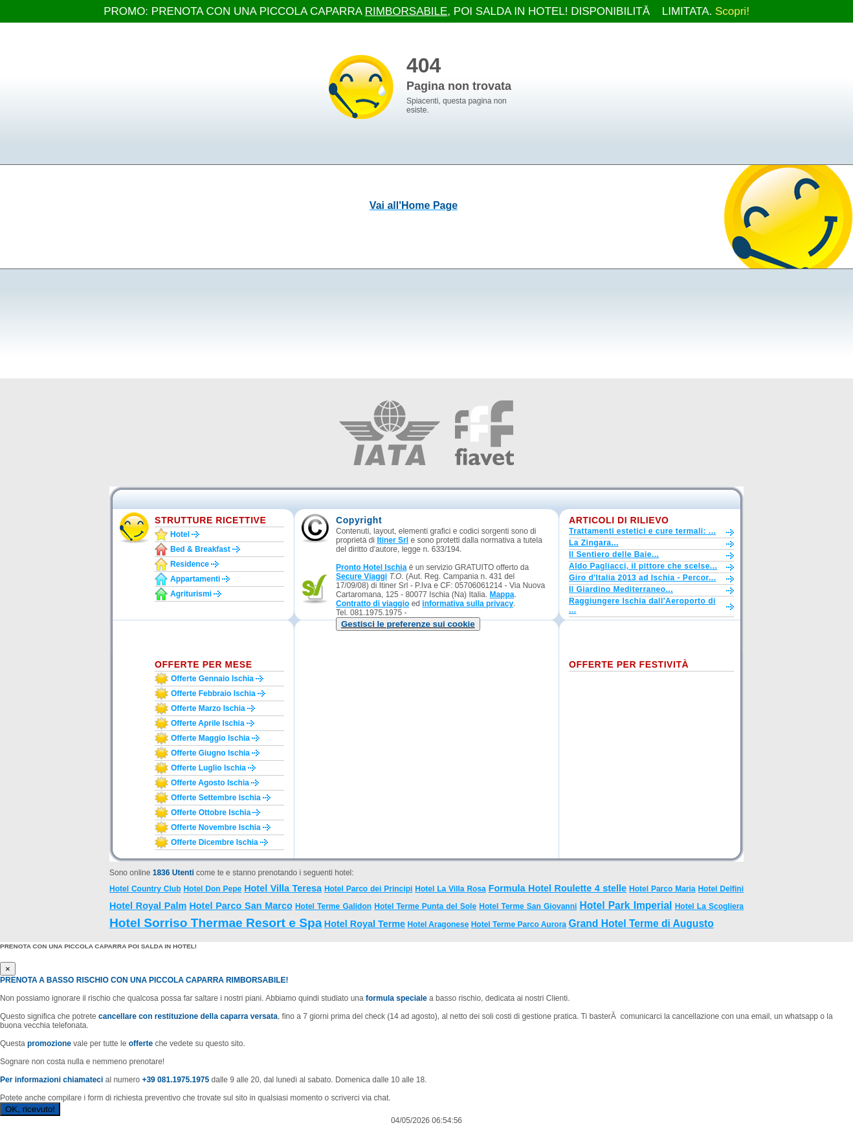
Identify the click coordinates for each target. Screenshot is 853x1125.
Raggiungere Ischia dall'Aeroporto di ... (642, 605)
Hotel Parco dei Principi (368, 888)
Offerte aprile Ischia (208, 723)
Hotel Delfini (721, 888)
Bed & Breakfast (200, 549)
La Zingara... (594, 542)
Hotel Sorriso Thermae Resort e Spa (215, 923)
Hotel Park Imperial (626, 905)
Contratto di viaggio (372, 603)
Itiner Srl (392, 540)
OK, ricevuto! (30, 1109)
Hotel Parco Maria (662, 888)
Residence (189, 564)
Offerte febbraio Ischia (213, 693)
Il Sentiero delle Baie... (614, 554)
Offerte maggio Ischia (210, 738)
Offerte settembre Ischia (216, 797)
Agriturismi (191, 593)
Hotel (180, 534)
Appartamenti (195, 579)
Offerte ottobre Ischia (210, 812)
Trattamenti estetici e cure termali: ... (642, 531)
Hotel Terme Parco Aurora (518, 924)
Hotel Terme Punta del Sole (425, 906)
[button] (408, 624)
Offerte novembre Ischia (216, 827)
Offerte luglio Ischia (208, 767)
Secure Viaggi (361, 576)
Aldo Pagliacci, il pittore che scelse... (643, 566)
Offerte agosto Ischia (210, 782)
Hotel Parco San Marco (240, 906)
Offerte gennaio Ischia (212, 678)
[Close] (8, 969)
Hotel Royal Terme (364, 924)
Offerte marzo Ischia (208, 708)
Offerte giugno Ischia (210, 753)
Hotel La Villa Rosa (450, 888)
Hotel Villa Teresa (283, 888)
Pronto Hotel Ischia (371, 567)
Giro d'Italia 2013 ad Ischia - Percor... (642, 577)
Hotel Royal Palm (147, 906)
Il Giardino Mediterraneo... (621, 589)
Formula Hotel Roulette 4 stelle (557, 888)
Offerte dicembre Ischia (214, 842)
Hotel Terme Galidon (333, 906)
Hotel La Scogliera (709, 906)
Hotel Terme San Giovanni (528, 906)
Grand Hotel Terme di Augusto (640, 923)
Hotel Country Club (145, 888)
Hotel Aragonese (438, 924)
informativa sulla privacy (467, 603)
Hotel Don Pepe (212, 888)
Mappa (501, 594)
